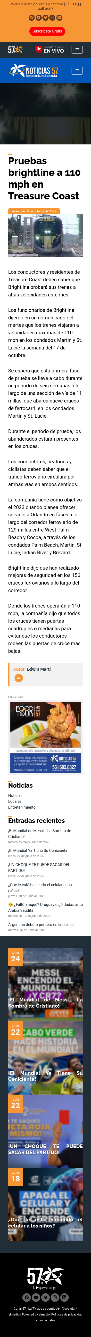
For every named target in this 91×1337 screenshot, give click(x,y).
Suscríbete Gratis (47, 31)
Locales (15, 801)
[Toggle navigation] (77, 50)
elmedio (14, 1314)
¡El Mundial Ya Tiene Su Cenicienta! (38, 850)
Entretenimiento (22, 807)
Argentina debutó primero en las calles (41, 924)
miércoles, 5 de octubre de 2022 (34, 211)
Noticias (15, 795)
